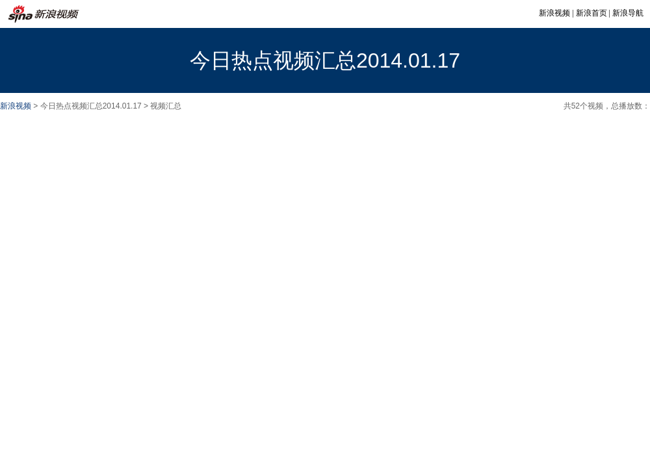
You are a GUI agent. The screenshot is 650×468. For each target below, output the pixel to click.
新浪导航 (628, 13)
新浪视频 (554, 13)
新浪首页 (591, 13)
